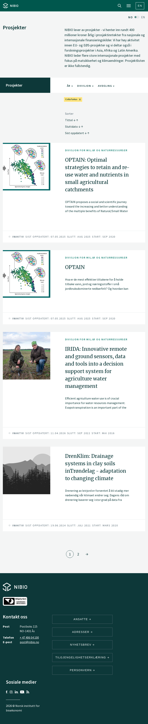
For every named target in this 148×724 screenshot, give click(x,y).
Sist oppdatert (77, 133)
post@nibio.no (29, 642)
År (70, 86)
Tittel (71, 120)
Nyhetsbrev (82, 644)
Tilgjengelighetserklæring (82, 657)
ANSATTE (82, 619)
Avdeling (106, 86)
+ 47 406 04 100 (29, 637)
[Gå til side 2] (87, 554)
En (140, 5)
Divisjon (85, 86)
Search (119, 6)
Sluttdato (74, 126)
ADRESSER (82, 631)
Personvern (82, 670)
